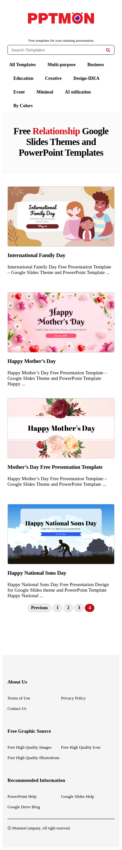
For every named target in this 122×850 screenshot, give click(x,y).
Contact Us (16, 708)
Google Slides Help (77, 796)
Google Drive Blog (23, 806)
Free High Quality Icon (81, 747)
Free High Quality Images (29, 747)
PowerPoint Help (21, 796)
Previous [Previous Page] (39, 607)
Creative (53, 78)
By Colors (23, 105)
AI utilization (78, 92)
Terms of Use (18, 698)
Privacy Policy (73, 698)
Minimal (44, 92)
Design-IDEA (87, 78)
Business (95, 64)
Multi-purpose (61, 64)
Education (23, 78)
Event (19, 92)
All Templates (22, 64)
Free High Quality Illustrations (33, 757)
